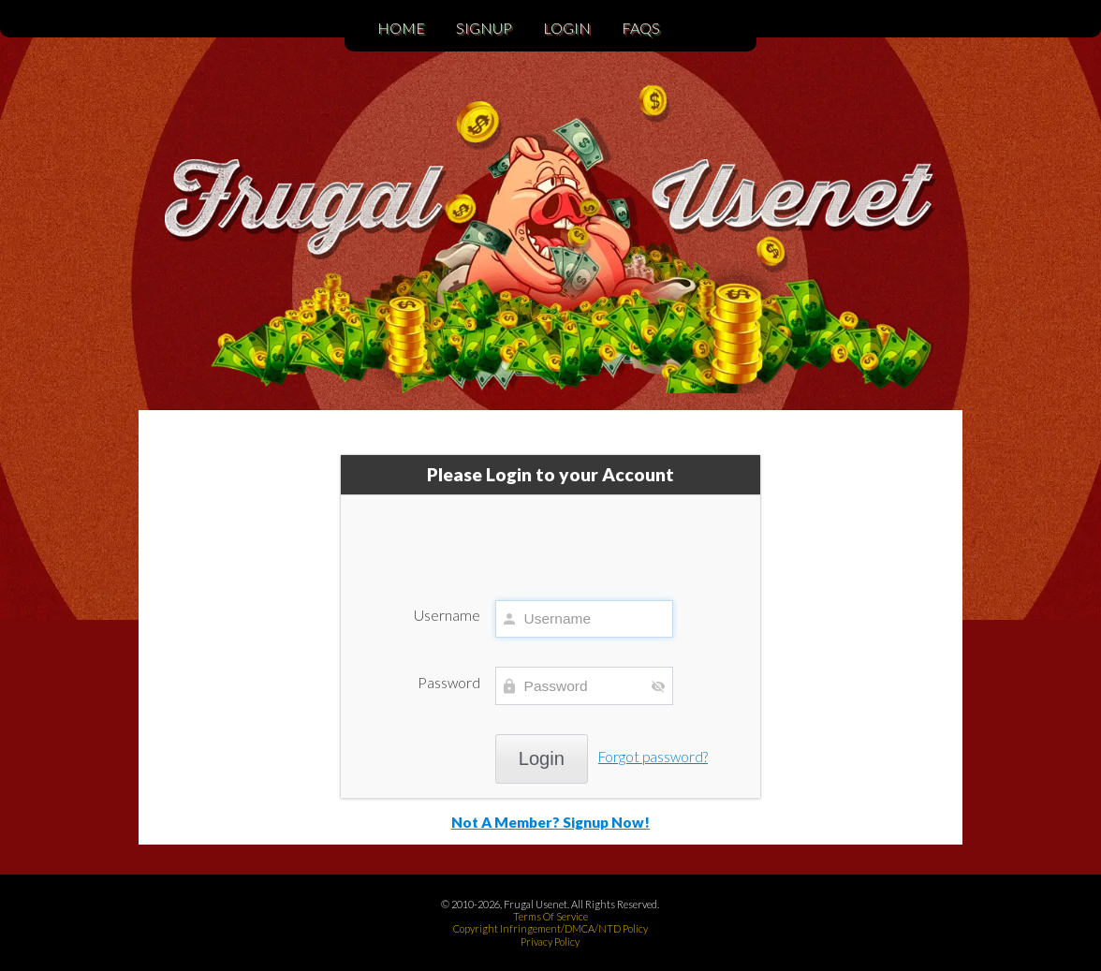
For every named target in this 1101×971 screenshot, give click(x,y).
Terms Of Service (550, 916)
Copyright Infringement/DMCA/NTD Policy (550, 928)
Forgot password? (653, 756)
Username (447, 615)
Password (449, 682)
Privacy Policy (550, 941)
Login (567, 28)
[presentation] (550, 538)
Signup (484, 28)
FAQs (641, 28)
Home (401, 28)
